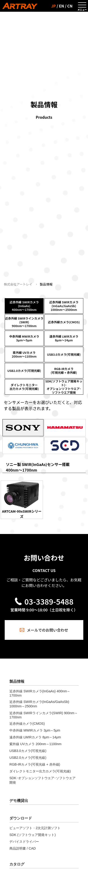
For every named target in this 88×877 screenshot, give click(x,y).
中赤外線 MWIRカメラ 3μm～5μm (34, 730)
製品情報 (16, 681)
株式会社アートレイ (18, 284)
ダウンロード (20, 818)
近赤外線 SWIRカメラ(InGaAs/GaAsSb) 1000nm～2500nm (39, 704)
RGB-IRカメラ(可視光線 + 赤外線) (34, 764)
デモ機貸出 (18, 801)
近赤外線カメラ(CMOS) (27, 723)
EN (61, 6)
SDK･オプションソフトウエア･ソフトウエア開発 (42, 780)
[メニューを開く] (82, 6)
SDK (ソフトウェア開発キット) (32, 835)
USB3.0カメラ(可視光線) (27, 751)
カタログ (16, 864)
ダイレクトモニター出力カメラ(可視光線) (40, 771)
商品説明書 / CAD (22, 848)
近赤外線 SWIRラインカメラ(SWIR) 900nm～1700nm (43, 715)
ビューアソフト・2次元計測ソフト (35, 828)
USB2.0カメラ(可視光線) (27, 757)
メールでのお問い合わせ (44, 630)
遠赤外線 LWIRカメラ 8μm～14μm (35, 737)
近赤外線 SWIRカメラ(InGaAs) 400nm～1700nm (39, 693)
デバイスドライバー (24, 841)
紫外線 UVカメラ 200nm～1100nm (35, 744)
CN (70, 6)
